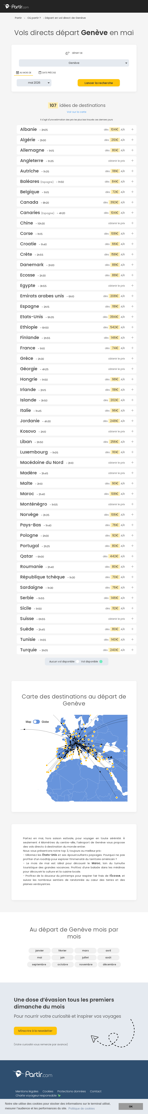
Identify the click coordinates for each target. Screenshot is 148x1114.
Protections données (71, 1091)
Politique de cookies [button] (81, 1108)
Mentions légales (27, 1091)
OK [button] (131, 1106)
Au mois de (23, 72)
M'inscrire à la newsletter (35, 1031)
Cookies (48, 1091)
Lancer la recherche (99, 83)
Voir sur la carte (76, 112)
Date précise (47, 72)
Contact (95, 1091)
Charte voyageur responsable (38, 1096)
